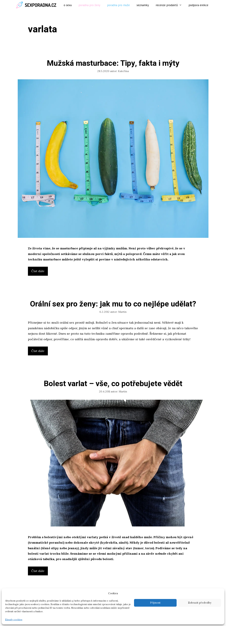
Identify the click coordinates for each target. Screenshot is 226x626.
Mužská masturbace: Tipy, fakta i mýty (113, 63)
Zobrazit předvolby (199, 602)
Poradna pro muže (118, 5)
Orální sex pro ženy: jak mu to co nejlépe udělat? (113, 304)
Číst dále (39, 272)
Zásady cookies (13, 619)
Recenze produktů (170, 5)
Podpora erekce (198, 5)
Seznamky (143, 5)
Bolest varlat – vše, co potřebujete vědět (113, 383)
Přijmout (155, 602)
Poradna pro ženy (89, 5)
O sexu (68, 5)
